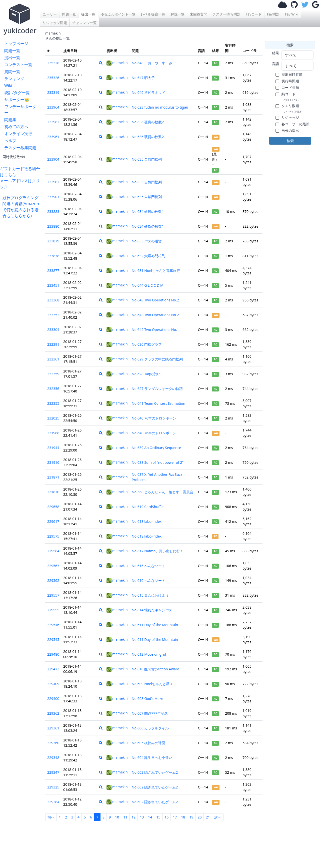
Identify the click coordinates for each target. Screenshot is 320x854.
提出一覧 (12, 57)
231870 (53, 492)
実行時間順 (290, 81)
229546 (53, 624)
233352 (53, 314)
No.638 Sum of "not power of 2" (158, 462)
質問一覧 (12, 71)
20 (200, 817)
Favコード (254, 14)
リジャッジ (290, 117)
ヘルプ (10, 140)
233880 (53, 226)
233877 (53, 270)
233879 (53, 241)
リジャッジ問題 (54, 22)
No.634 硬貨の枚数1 (148, 211)
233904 (53, 159)
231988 (53, 433)
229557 (53, 595)
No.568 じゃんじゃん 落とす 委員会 (163, 492)
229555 (53, 610)
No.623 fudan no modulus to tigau (160, 107)
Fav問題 (273, 14)
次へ (217, 817)
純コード (292, 96)
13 (142, 817)
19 (191, 817)
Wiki (8, 85)
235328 (53, 63)
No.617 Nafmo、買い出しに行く (158, 551)
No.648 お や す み (154, 63)
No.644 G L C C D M (148, 285)
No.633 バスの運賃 (147, 241)
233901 (53, 196)
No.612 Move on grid (149, 654)
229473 (53, 669)
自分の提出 (290, 130)
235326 (53, 77)
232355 (53, 403)
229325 (53, 787)
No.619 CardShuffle (148, 506)
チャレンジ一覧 (84, 22)
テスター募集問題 (20, 147)
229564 (53, 551)
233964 (53, 107)
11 (125, 817)
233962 (53, 122)
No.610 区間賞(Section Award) (156, 669)
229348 (53, 757)
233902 (53, 182)
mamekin (117, 62)
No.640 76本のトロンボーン (154, 418)
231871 (53, 477)
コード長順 (290, 87)
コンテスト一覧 (18, 64)
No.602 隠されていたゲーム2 (155, 772)
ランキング (14, 78)
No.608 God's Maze (147, 698)
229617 (53, 521)
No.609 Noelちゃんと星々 (152, 683)
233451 (53, 285)
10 (117, 817)
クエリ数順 (293, 108)
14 (150, 817)
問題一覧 (12, 50)
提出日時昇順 (292, 74)
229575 (53, 536)
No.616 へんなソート (149, 565)
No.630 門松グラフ (147, 344)
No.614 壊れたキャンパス (152, 610)
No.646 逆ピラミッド (149, 92)
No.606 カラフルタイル (150, 728)
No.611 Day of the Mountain (155, 624)
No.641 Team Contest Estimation (158, 403)
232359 (53, 373)
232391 (53, 344)
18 (183, 817)
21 (208, 817)
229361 (53, 728)
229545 (53, 639)
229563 (53, 565)
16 (166, 817)
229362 (53, 713)
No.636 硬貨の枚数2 (148, 122)
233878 (53, 255)
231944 (53, 447)
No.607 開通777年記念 (150, 713)
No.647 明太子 (143, 77)
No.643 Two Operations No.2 (155, 300)
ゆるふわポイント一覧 (118, 14)
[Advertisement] (21, 294)
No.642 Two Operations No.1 (155, 329)
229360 (53, 742)
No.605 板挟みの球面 (149, 742)
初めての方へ (16, 126)
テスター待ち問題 (226, 14)
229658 (53, 506)
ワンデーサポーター (20, 109)
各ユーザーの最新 (296, 124)
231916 (53, 462)
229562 (53, 580)
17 (175, 817)
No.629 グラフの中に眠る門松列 (157, 359)
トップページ (16, 43)
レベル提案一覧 (153, 14)
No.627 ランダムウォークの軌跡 (157, 388)
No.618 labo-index (147, 521)
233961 (53, 136)
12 (134, 817)
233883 (53, 211)
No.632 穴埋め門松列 (149, 255)
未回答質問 (198, 14)
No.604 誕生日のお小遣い (152, 757)
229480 (53, 654)
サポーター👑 (16, 99)
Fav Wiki (291, 14)
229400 (53, 698)
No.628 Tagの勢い (146, 373)
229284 (53, 801)
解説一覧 (177, 14)
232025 (53, 418)
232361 (53, 359)
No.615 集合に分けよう (150, 595)
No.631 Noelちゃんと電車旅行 (156, 270)
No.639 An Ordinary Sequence (156, 447)
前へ (51, 817)
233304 (53, 329)
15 (158, 817)
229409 (53, 683)
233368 (53, 300)
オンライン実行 (18, 133)
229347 (53, 772)
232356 (53, 388)
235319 (53, 92)
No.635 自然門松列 (147, 159)
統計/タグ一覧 (17, 92)
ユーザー (50, 14)
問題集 (10, 119)
